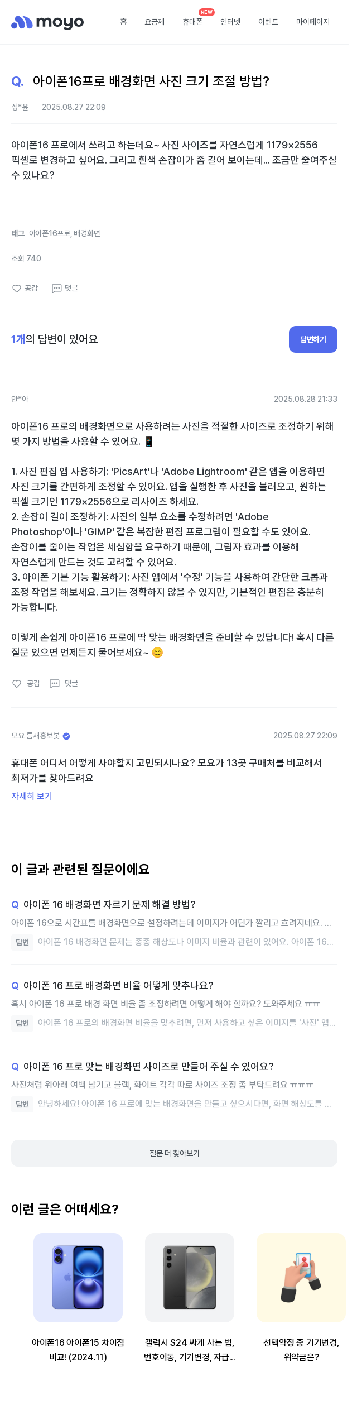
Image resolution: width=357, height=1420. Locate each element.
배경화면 (87, 233)
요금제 (154, 21)
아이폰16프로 (49, 233)
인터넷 (230, 21)
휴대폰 (192, 21)
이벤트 (268, 21)
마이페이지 (313, 21)
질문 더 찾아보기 (174, 1153)
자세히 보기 (31, 796)
